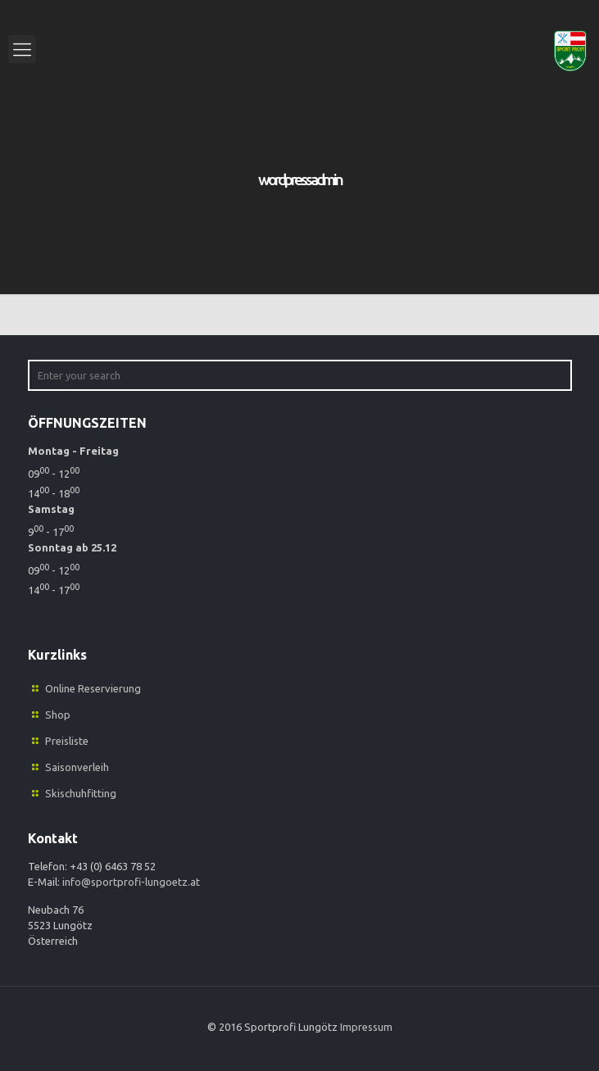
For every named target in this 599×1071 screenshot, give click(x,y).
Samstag (51, 509)
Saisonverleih (77, 767)
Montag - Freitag (73, 450)
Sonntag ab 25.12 (72, 547)
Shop (57, 714)
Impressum (366, 1026)
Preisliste (66, 741)
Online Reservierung (93, 688)
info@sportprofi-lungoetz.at (131, 881)
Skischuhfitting (80, 793)
